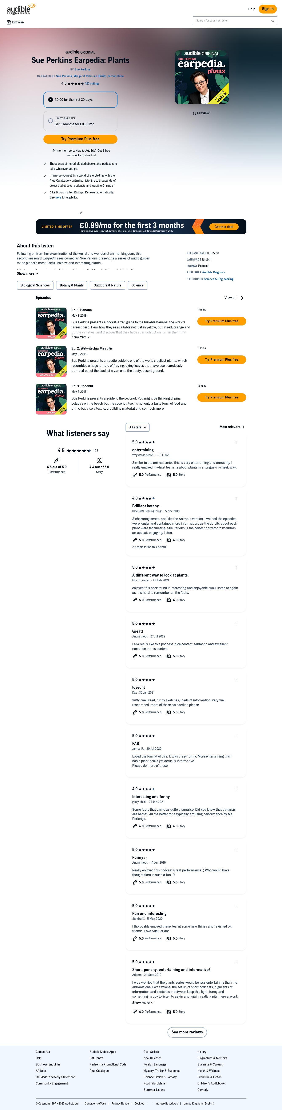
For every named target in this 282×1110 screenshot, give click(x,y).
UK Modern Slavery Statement (55, 1077)
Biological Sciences (35, 289)
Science (138, 289)
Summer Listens (154, 1090)
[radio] (80, 100)
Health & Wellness (209, 1071)
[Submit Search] (273, 20)
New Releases (153, 1058)
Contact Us (43, 1052)
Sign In (268, 9)
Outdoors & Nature (108, 289)
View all (230, 301)
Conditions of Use (96, 1103)
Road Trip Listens (155, 1083)
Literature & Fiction (210, 1077)
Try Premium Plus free (80, 139)
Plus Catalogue (99, 1071)
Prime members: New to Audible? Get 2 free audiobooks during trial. (81, 153)
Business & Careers (210, 1064)
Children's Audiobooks (212, 1083)
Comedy (203, 1090)
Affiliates (41, 1071)
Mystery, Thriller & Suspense (162, 1071)
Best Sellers (151, 1052)
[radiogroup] (80, 111)
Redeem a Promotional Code (108, 1064)
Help (251, 9)
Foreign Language (155, 1064)
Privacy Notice (121, 1103)
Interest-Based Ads (166, 1103)
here (58, 197)
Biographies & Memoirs (212, 1058)
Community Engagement (52, 1083)
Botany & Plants (72, 289)
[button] (80, 212)
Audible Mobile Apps (103, 1052)
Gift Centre (96, 1058)
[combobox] (235, 20)
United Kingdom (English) (198, 1103)
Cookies (140, 1103)
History (202, 1052)
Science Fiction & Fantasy (160, 1077)
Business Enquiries (48, 1064)
